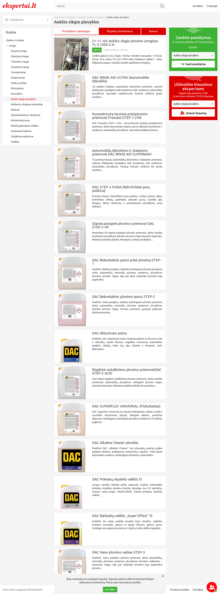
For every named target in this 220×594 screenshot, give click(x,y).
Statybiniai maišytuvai (22, 136)
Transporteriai (18, 72)
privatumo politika (131, 582)
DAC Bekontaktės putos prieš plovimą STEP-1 (126, 262)
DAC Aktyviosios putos (109, 333)
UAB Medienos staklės (116, 50)
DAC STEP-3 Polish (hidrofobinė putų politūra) (121, 189)
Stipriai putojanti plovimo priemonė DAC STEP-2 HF (123, 225)
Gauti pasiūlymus (193, 64)
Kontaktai (198, 6)
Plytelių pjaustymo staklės (25, 125)
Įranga (12, 45)
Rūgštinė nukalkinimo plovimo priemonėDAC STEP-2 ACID (126, 371)
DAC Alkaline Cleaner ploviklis (115, 443)
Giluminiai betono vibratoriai (25, 115)
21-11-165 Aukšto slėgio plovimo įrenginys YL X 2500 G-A (125, 43)
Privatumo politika (179, 589)
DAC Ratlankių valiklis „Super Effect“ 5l (122, 516)
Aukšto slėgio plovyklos (23, 99)
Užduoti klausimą (193, 113)
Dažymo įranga (19, 51)
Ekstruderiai (17, 88)
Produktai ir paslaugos (76, 31)
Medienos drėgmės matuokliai (27, 104)
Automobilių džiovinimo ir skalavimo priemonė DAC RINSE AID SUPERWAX (122, 152)
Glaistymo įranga (20, 56)
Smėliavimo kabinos (21, 131)
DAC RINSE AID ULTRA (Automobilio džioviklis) (120, 79)
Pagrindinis (59, 17)
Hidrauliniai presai (20, 120)
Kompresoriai (18, 77)
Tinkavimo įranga (20, 61)
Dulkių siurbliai (18, 83)
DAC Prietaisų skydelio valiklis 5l (117, 479)
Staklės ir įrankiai (15, 40)
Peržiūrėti (193, 47)
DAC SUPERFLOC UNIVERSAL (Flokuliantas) (126, 406)
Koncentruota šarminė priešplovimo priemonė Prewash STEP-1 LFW (120, 116)
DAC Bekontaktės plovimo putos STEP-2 (123, 297)
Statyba (11, 32)
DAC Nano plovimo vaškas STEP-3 (118, 552)
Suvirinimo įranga (20, 67)
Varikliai (15, 141)
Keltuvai (15, 109)
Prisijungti (212, 6)
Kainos (153, 31)
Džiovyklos (17, 93)
